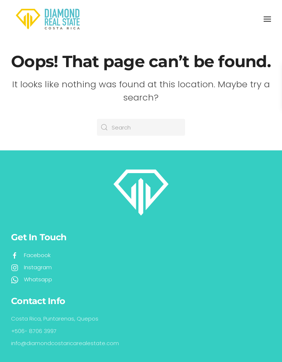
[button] (267, 19)
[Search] (141, 127)
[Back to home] (47, 19)
